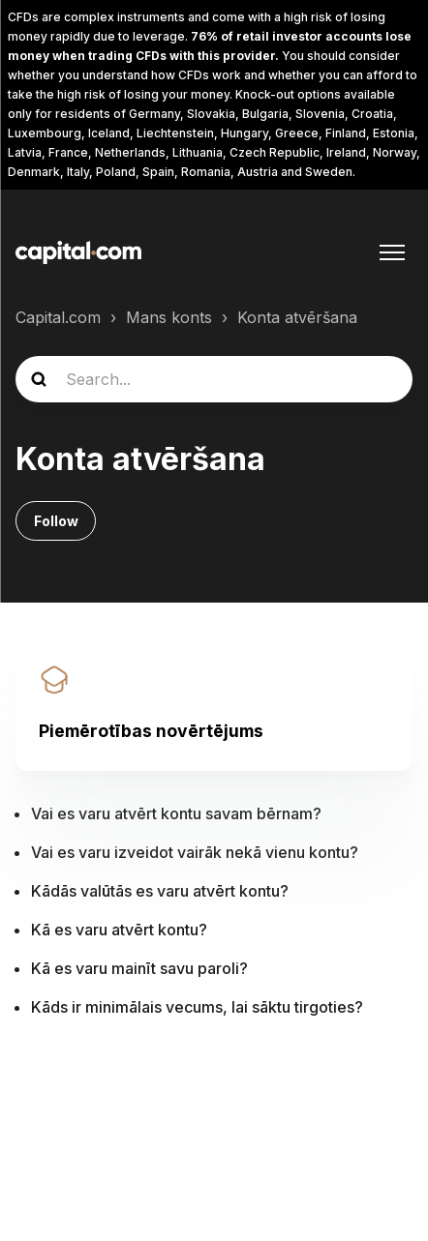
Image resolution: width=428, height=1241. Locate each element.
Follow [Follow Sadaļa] (56, 521)
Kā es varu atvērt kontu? (119, 929)
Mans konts (169, 317)
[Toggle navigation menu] (392, 252)
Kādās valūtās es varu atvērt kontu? (160, 891)
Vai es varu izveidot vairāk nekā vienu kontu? (194, 852)
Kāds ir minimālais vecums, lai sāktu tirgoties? (197, 1007)
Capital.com (58, 317)
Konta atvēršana (297, 317)
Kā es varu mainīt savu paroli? (139, 968)
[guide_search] (214, 379)
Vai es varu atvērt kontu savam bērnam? (176, 813)
